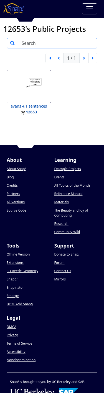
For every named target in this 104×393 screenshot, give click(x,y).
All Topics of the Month (72, 185)
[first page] (49, 58)
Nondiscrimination (21, 360)
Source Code (16, 210)
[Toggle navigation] (89, 8)
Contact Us (62, 271)
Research (61, 223)
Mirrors (60, 279)
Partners (13, 193)
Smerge (13, 295)
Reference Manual (68, 193)
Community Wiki (67, 232)
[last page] (92, 58)
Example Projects (67, 168)
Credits (12, 185)
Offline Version (18, 254)
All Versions (16, 202)
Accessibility (16, 351)
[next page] (84, 58)
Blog (10, 177)
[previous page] (59, 58)
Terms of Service (19, 343)
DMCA (11, 326)
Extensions (15, 262)
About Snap (16, 168)
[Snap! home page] (13, 9)
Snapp (12, 279)
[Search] (57, 43)
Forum (59, 262)
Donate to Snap (66, 254)
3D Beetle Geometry (22, 271)
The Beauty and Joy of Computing (71, 213)
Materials (61, 202)
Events (59, 177)
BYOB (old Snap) (20, 304)
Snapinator (15, 287)
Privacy (12, 335)
